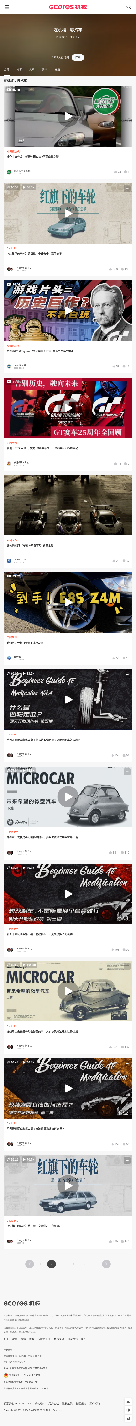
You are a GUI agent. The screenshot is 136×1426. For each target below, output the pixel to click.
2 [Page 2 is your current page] (51, 1264)
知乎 (6, 1339)
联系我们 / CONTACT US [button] (17, 1403)
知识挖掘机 (13, 151)
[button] (68, 213)
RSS (83, 1339)
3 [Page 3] (62, 1264)
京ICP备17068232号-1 (14, 1362)
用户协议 (53, 1403)
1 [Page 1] (40, 1264)
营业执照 (8, 1349)
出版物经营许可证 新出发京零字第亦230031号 (26, 1388)
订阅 (77, 57)
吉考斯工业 (44, 1339)
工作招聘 (94, 1403)
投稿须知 (40, 1403)
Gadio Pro (12, 248)
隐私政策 (67, 1403)
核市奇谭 (59, 1339)
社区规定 (81, 1403)
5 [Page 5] (84, 1264)
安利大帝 (12, 442)
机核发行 (73, 1339)
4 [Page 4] (73, 1264)
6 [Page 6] (95, 1264)
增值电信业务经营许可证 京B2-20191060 (23, 1356)
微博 (14, 1339)
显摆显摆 (12, 637)
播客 (31, 1339)
